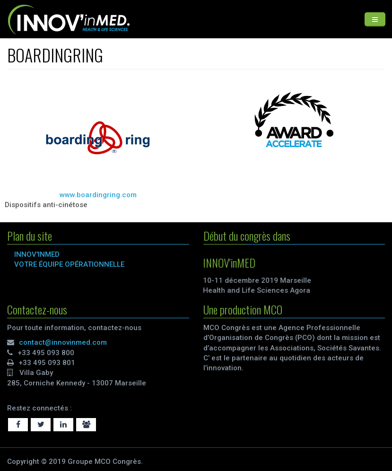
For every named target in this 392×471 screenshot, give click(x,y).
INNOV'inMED (37, 254)
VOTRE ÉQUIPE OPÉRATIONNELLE (69, 264)
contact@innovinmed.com (63, 342)
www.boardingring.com (98, 195)
